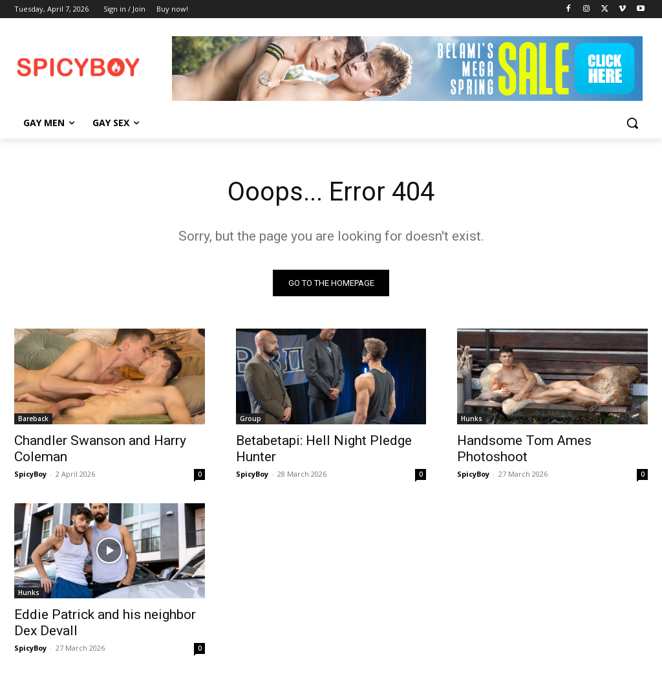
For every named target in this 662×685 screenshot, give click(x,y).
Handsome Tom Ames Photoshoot (524, 448)
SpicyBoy (30, 473)
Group (250, 417)
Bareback (33, 417)
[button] (632, 122)
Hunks (471, 417)
